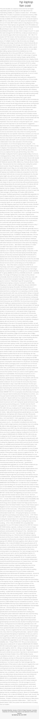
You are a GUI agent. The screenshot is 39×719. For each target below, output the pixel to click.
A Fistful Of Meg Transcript (24, 710)
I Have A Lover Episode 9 (23, 711)
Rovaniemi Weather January (9, 710)
